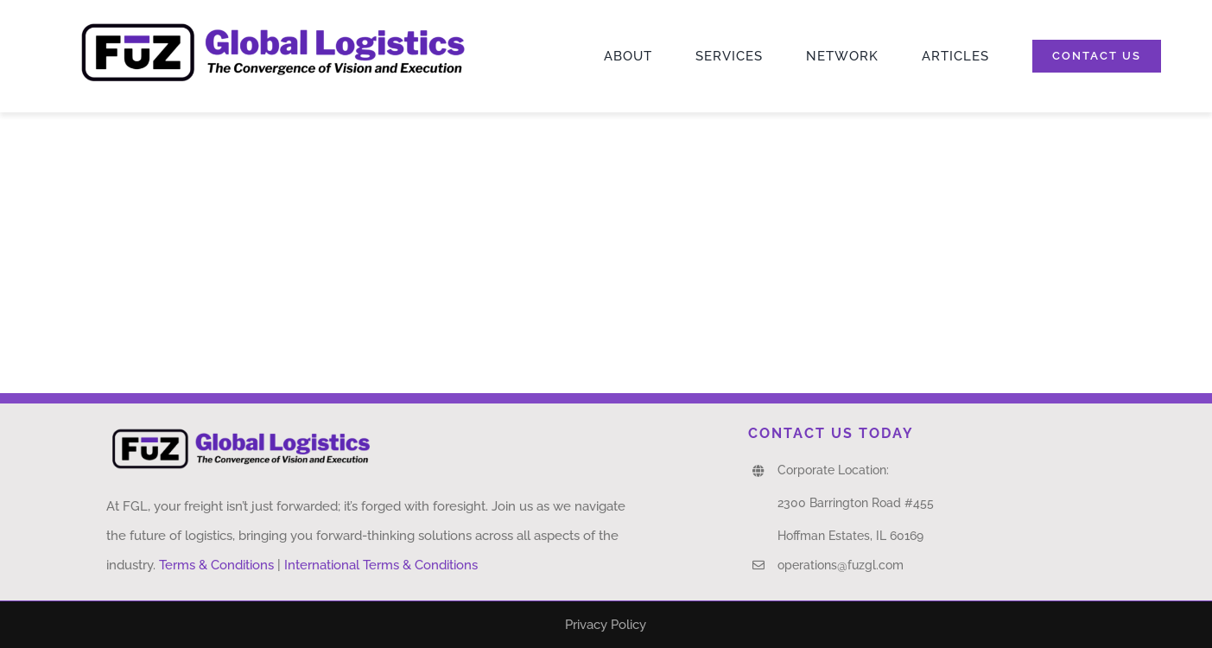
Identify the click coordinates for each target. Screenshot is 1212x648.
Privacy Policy (605, 624)
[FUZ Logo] (273, 22)
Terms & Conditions (216, 565)
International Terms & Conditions (381, 565)
